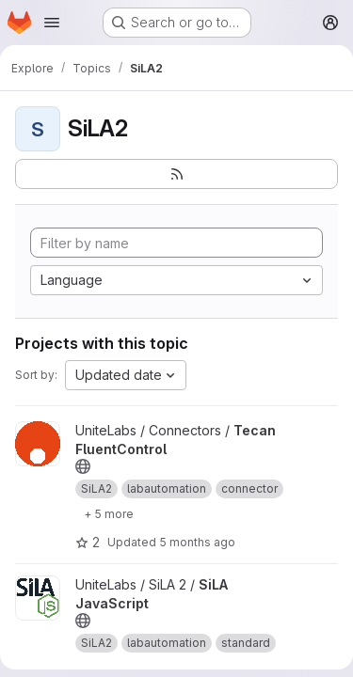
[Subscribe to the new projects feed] (176, 174)
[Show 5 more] (108, 513)
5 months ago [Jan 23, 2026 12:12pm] (197, 542)
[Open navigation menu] (52, 23)
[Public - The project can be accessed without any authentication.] (82, 466)
